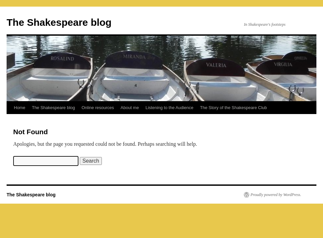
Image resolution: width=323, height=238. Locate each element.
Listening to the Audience (169, 107)
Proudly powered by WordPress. (275, 194)
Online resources (98, 107)
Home (19, 107)
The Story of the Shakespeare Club (233, 107)
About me (130, 107)
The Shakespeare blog (59, 22)
